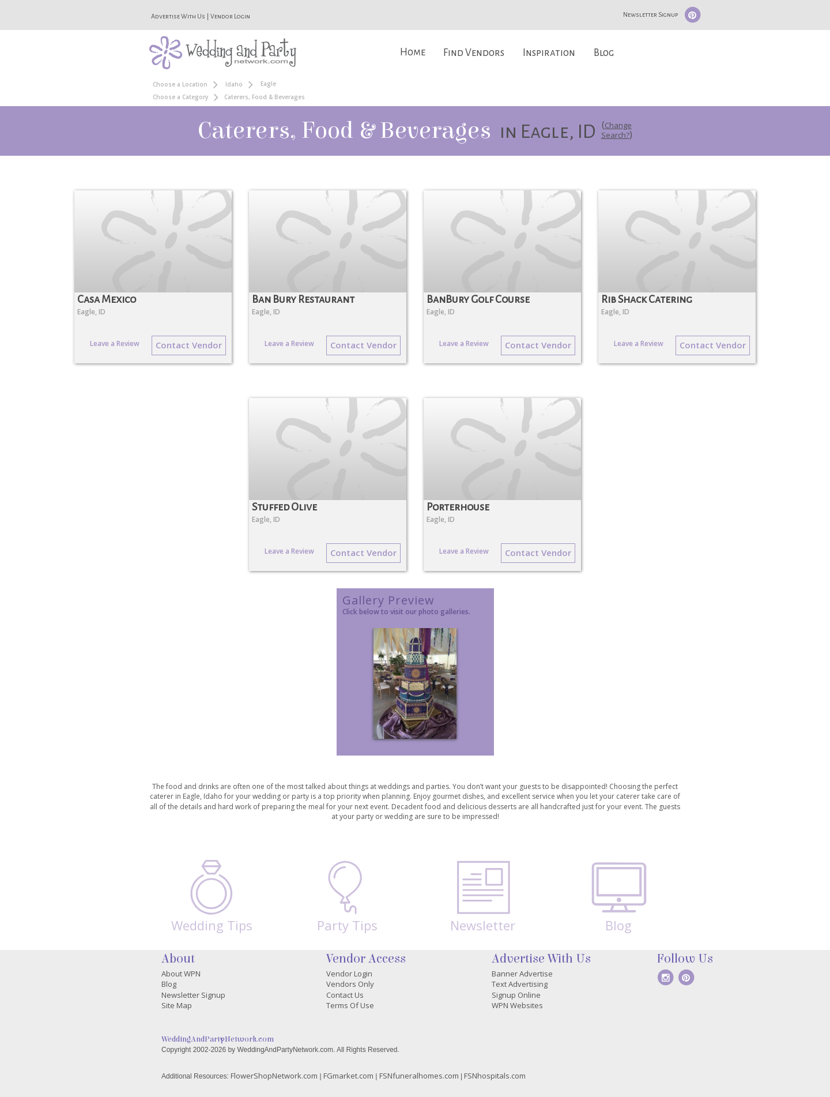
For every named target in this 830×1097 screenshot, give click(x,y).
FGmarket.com (348, 1075)
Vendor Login (230, 16)
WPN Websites (517, 1005)
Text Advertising (520, 984)
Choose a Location (180, 84)
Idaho (234, 84)
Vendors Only (350, 984)
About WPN (181, 973)
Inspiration (549, 52)
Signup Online (516, 995)
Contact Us (345, 995)
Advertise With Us (178, 16)
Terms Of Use (350, 1005)
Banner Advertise (522, 973)
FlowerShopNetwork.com (274, 1075)
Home (412, 52)
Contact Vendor (189, 345)
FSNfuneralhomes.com (419, 1075)
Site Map (176, 1005)
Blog (604, 52)
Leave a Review (114, 343)
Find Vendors (473, 52)
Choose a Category (180, 97)
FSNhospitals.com (495, 1075)
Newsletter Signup (650, 14)
